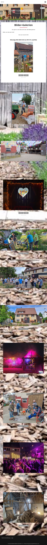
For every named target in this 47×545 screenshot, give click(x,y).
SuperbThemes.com (35, 543)
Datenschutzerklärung (6, 537)
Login (12, 537)
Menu (2, 2)
